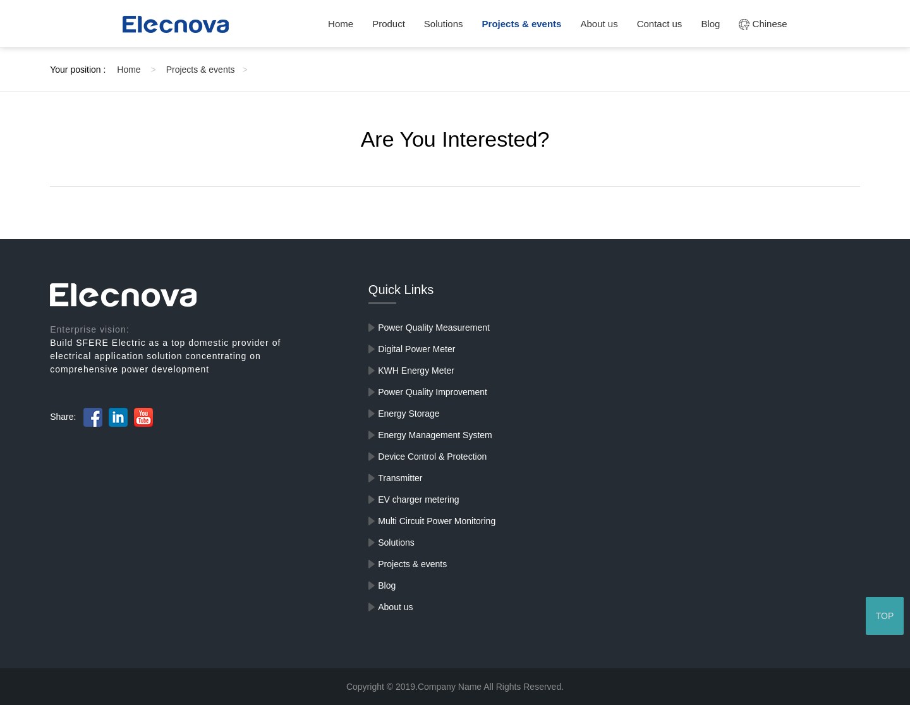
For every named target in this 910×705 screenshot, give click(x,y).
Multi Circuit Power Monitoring (436, 521)
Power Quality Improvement (432, 392)
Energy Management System (435, 435)
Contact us (659, 23)
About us (598, 23)
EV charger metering (418, 499)
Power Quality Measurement (434, 327)
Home (340, 23)
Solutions (443, 23)
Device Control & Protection (432, 456)
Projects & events (522, 23)
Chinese (763, 23)
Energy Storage (408, 413)
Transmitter (400, 478)
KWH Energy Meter (416, 370)
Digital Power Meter (416, 349)
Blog (710, 23)
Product (388, 23)
